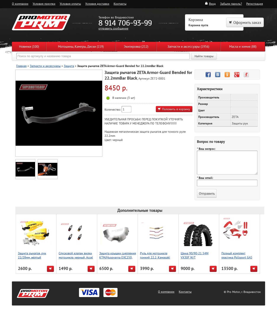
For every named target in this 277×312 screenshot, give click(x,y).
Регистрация (254, 4)
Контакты (120, 4)
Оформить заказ (245, 22)
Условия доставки (97, 4)
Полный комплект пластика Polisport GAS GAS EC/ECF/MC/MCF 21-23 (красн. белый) (239, 259)
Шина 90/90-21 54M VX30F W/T (194, 255)
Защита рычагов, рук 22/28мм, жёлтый (32, 255)
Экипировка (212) (136, 46)
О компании (20, 4)
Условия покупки (44, 4)
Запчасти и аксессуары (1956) (188, 46)
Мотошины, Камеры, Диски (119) (81, 46)
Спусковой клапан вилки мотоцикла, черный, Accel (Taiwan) (76, 257)
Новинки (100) (29, 46)
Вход (210, 4)
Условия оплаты (70, 4)
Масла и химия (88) (242, 46)
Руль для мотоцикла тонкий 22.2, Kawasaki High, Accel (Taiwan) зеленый (155, 259)
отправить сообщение (113, 28)
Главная (21, 66)
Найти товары (204, 56)
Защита (69, 66)
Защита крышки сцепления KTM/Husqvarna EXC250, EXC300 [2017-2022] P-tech (117, 259)
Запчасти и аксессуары (45, 66)
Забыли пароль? (231, 4)
